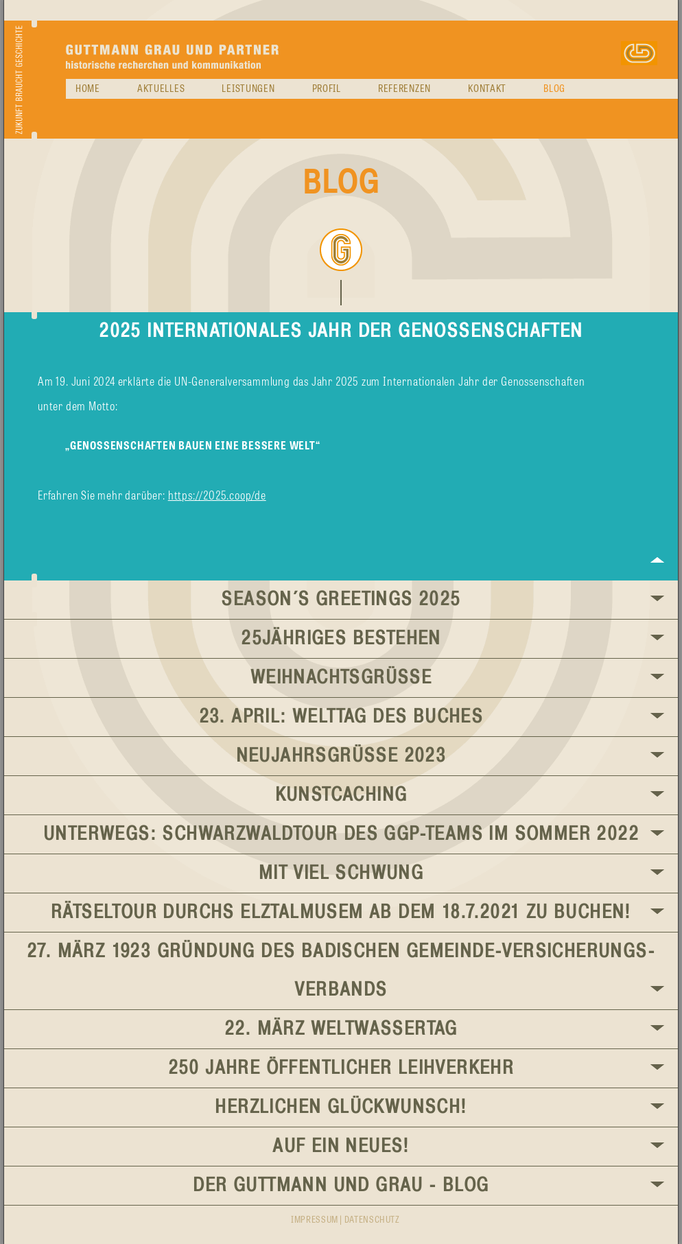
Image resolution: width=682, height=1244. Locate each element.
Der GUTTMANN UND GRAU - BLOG (341, 1185)
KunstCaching (341, 795)
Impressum (314, 1220)
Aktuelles (161, 89)
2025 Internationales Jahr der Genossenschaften (341, 331)
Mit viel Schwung (341, 873)
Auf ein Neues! (341, 1146)
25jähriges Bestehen (341, 638)
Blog (554, 89)
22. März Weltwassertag (341, 1029)
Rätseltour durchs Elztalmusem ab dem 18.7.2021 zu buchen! (341, 912)
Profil (326, 89)
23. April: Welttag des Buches (341, 717)
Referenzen (404, 89)
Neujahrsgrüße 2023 (341, 756)
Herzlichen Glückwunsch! (341, 1107)
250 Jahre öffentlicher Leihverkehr (341, 1068)
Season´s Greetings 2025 (340, 599)
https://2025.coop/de (217, 496)
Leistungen (248, 89)
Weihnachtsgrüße (341, 678)
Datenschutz (372, 1220)
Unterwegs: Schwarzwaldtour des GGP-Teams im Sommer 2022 (341, 834)
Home (87, 89)
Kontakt (487, 89)
